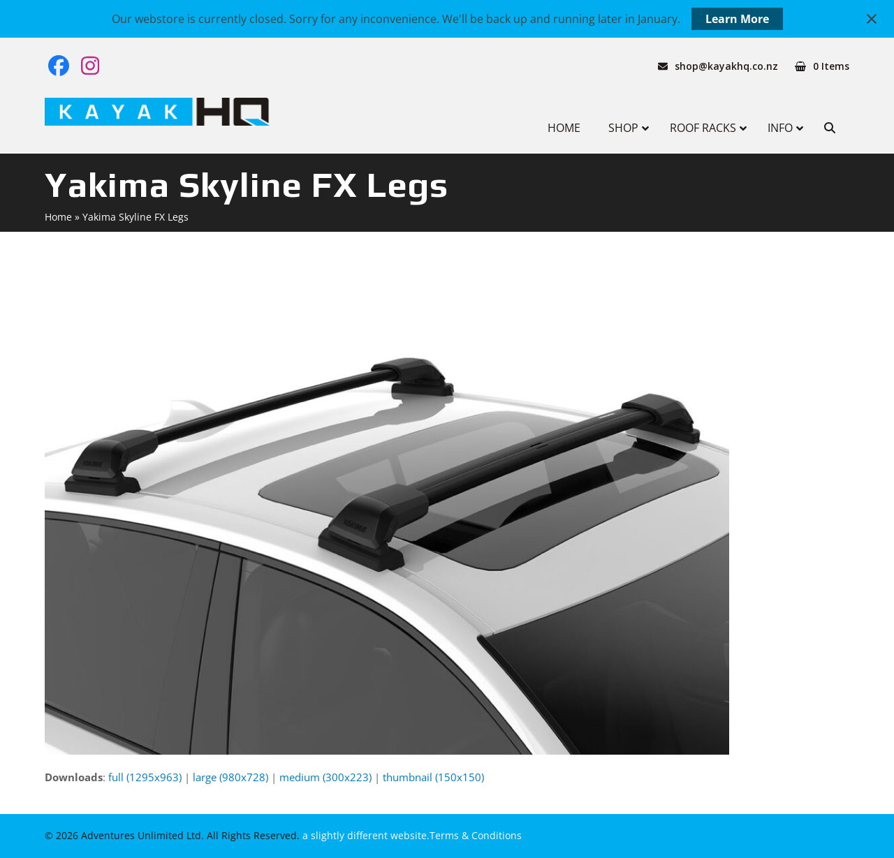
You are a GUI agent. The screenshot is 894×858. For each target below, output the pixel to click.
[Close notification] (871, 18)
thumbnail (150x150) (433, 777)
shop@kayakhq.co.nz (726, 66)
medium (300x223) (325, 777)
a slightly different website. (365, 835)
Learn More (737, 19)
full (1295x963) (145, 777)
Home (58, 216)
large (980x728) (230, 777)
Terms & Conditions (476, 835)
